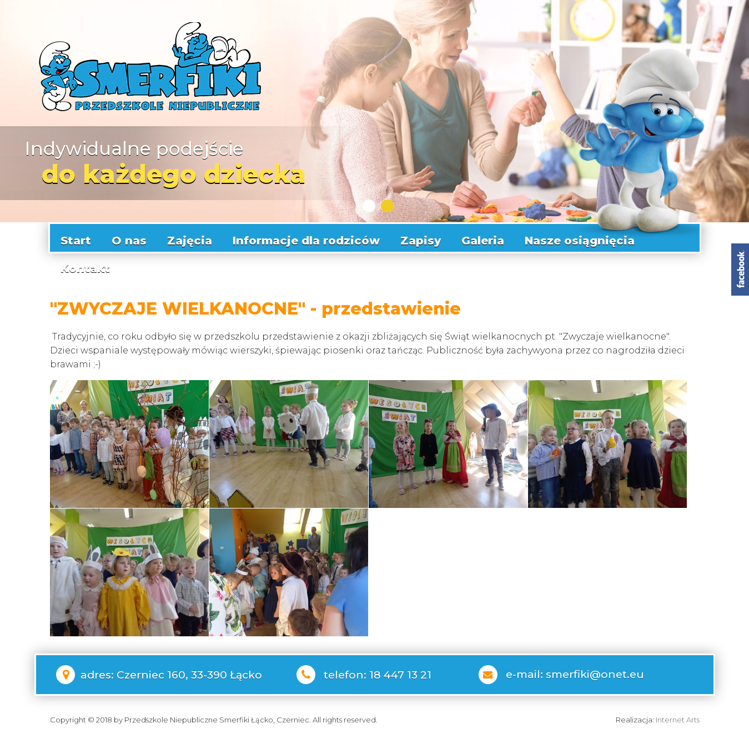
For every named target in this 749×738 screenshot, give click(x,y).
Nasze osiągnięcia (580, 238)
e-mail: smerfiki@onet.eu (575, 671)
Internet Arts (678, 716)
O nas (129, 238)
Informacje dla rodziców (306, 238)
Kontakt (85, 265)
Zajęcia (189, 238)
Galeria (482, 238)
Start (76, 238)
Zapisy (420, 238)
